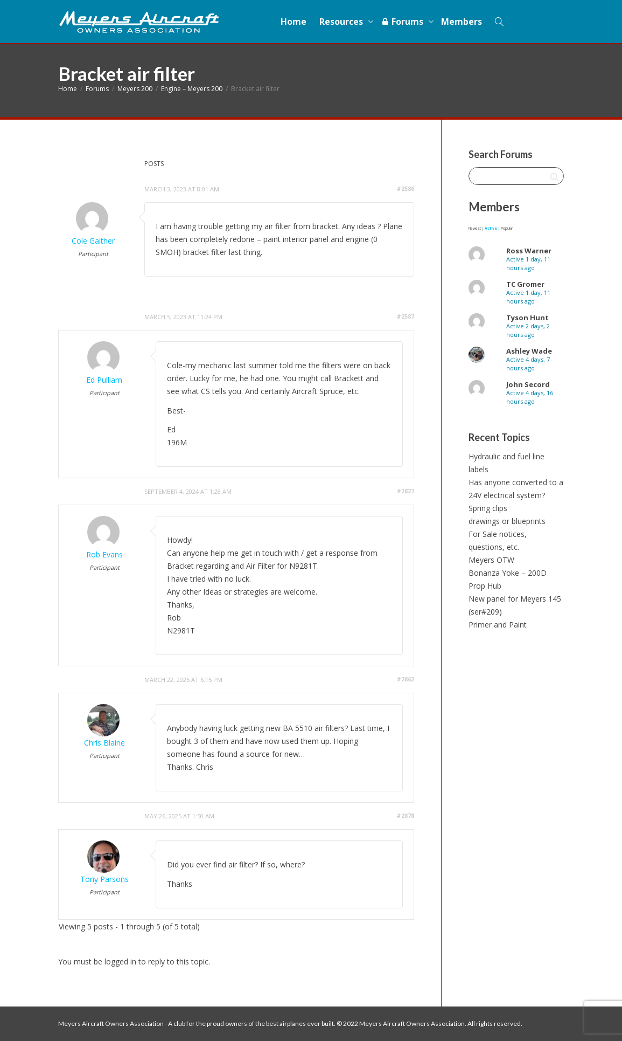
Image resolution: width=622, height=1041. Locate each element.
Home (293, 21)
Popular (507, 228)
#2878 (405, 815)
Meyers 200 (134, 88)
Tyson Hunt (527, 317)
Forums (403, 21)
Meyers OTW (491, 560)
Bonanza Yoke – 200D (508, 573)
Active (491, 228)
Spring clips (488, 508)
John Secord (528, 384)
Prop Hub (485, 586)
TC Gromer (525, 284)
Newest (475, 228)
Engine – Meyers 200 (191, 88)
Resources (342, 21)
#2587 (405, 316)
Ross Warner (528, 251)
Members (461, 21)
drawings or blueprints (507, 521)
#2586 (405, 188)
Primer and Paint (498, 624)
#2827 (405, 491)
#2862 (405, 679)
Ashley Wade (529, 351)
